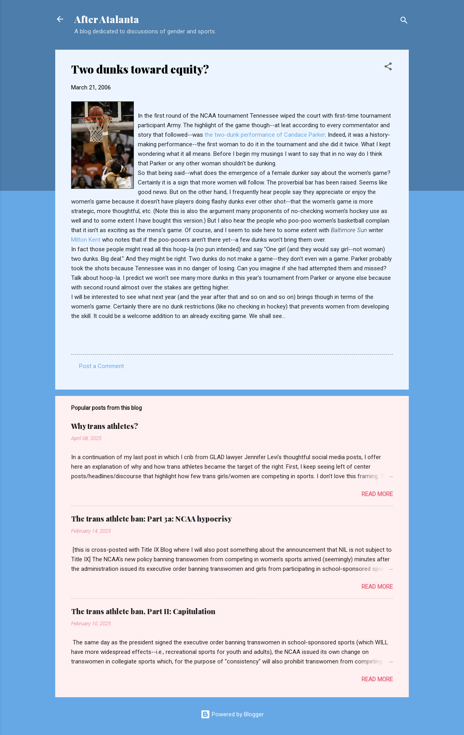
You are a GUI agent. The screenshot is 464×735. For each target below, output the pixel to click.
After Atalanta (106, 19)
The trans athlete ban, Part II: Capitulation (143, 611)
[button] (388, 68)
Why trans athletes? (104, 426)
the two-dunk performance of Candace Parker (265, 134)
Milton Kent (86, 239)
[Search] (404, 22)
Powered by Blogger (232, 714)
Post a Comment (101, 366)
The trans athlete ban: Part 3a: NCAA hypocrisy (151, 519)
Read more (377, 494)
